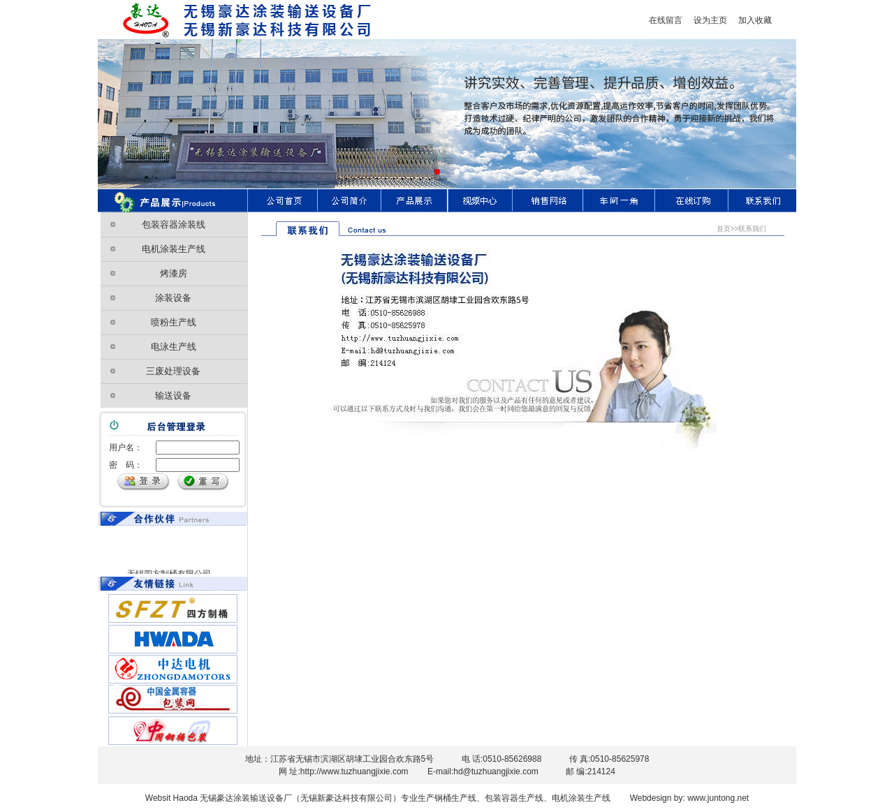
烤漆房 (173, 273)
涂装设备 (173, 298)
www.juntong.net (717, 798)
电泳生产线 (173, 346)
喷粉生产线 (173, 322)
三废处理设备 (173, 371)
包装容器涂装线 (173, 224)
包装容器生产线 (514, 798)
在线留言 (665, 20)
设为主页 (706, 20)
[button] (437, 172)
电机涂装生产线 (173, 249)
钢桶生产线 (455, 798)
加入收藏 (755, 20)
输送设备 (173, 395)
